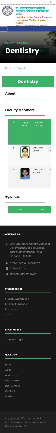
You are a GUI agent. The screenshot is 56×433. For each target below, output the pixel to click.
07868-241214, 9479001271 (22, 263)
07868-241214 (15, 268)
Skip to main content (25, 2)
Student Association (17, 299)
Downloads (12, 309)
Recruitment (12, 386)
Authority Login (14, 339)
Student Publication (17, 304)
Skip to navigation (38, 2)
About (8, 370)
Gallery (9, 396)
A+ (49, 2)
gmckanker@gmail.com (21, 274)
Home (8, 364)
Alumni (9, 314)
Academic (11, 375)
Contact (10, 391)
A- (45, 2)
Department (12, 380)
